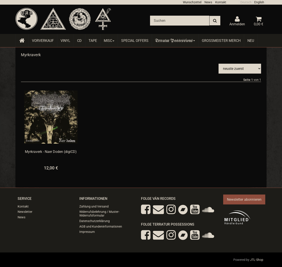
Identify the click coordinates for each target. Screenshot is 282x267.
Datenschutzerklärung (94, 221)
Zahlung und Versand (94, 206)
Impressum (87, 232)
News (208, 2)
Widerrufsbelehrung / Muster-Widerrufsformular (99, 213)
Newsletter (25, 211)
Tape (93, 41)
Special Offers (134, 41)
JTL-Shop (256, 259)
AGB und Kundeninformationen (100, 226)
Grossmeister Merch (221, 41)
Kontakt (220, 2)
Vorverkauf (43, 41)
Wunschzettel (192, 2)
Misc (109, 41)
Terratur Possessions (175, 40)
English (259, 2)
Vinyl (65, 41)
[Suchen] (179, 21)
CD (79, 41)
